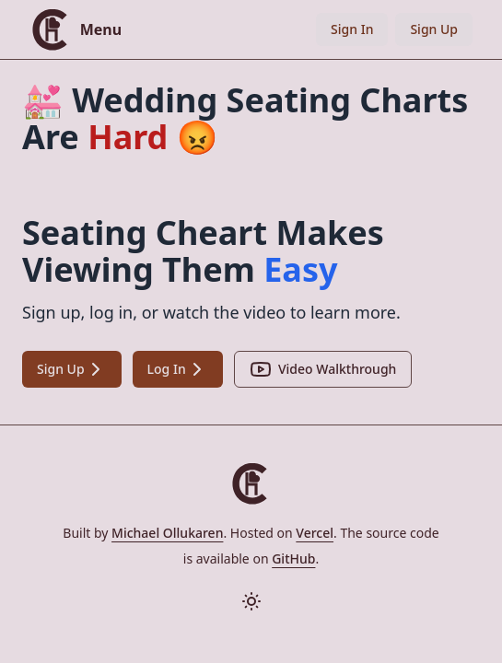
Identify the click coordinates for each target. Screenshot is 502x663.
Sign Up (434, 29)
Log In (177, 369)
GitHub (293, 558)
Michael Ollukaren (167, 532)
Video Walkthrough (323, 369)
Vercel (314, 532)
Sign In (352, 29)
